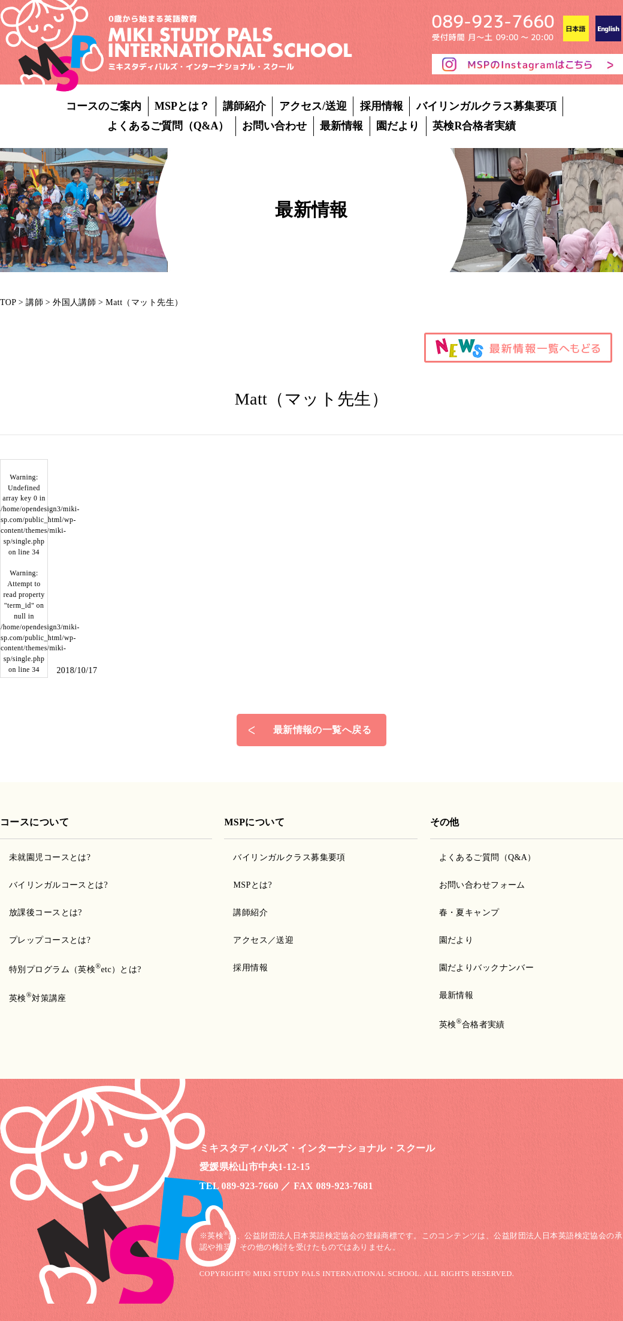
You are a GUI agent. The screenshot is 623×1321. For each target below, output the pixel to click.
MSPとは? (252, 884)
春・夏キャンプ (469, 912)
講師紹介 (244, 106)
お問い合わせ (274, 126)
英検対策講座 (37, 998)
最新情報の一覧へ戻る (322, 730)
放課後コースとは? (45, 912)
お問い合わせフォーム (482, 884)
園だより (397, 126)
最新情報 (341, 126)
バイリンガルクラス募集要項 (486, 106)
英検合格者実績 (472, 1024)
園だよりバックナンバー (486, 967)
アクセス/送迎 (313, 106)
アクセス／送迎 (263, 940)
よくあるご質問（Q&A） (168, 126)
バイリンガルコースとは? (58, 884)
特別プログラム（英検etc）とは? (75, 969)
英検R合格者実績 (474, 126)
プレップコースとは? (49, 940)
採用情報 (381, 106)
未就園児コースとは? (49, 857)
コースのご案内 (103, 106)
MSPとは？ (182, 106)
